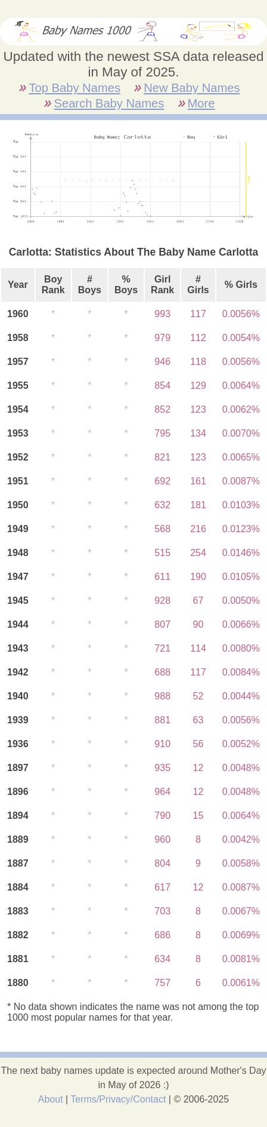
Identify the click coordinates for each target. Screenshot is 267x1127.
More (201, 103)
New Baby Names (192, 87)
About (50, 1099)
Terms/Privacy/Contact (118, 1099)
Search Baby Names (109, 103)
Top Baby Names (74, 87)
